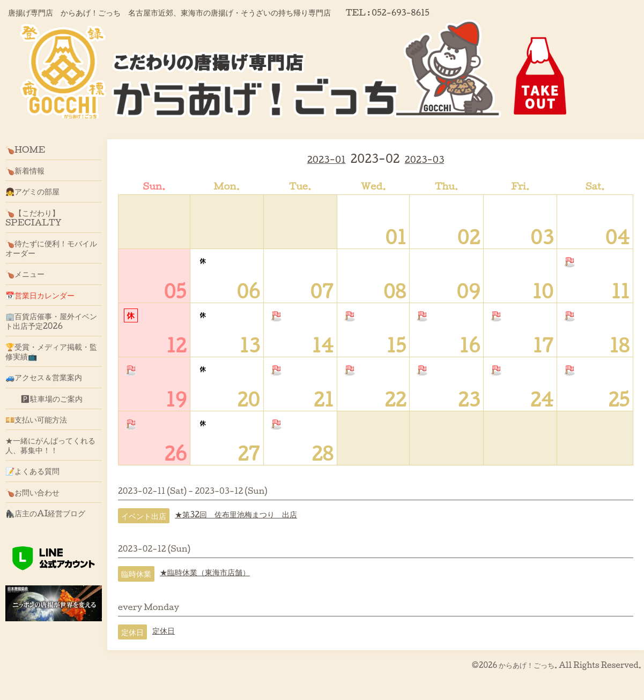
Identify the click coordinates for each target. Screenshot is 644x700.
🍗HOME (25, 149)
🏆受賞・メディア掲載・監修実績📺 (51, 351)
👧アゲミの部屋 (32, 191)
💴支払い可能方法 (36, 419)
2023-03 (425, 159)
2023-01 (326, 159)
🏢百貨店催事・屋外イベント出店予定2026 (51, 320)
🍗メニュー (25, 274)
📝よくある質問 (32, 471)
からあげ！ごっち (526, 664)
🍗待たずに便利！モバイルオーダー (51, 248)
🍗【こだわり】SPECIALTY (33, 217)
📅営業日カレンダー (40, 295)
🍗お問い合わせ (32, 492)
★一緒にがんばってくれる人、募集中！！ (50, 445)
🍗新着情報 (25, 170)
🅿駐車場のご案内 (44, 398)
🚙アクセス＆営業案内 (43, 377)
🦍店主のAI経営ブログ (45, 513)
